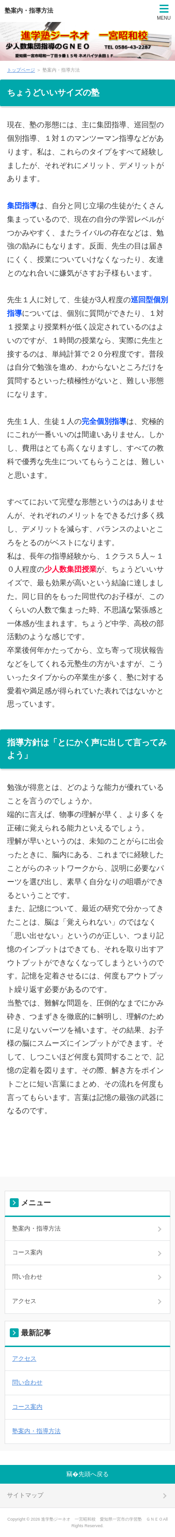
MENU (163, 18)
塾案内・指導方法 (29, 10)
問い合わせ (27, 1276)
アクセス (24, 1300)
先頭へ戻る (93, 1474)
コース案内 (27, 1252)
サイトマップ (25, 1495)
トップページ (21, 70)
